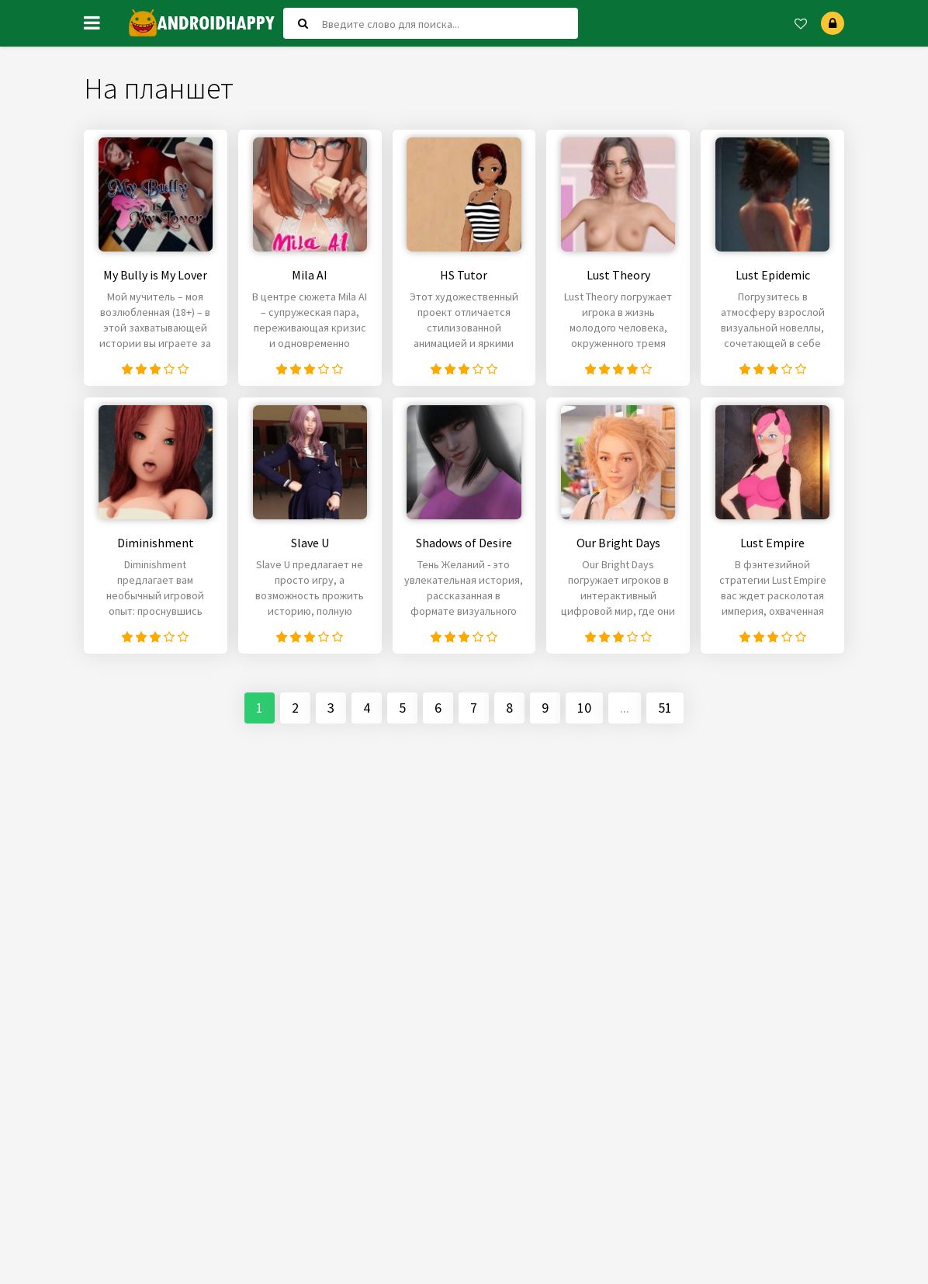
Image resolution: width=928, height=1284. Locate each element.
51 (665, 712)
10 (584, 712)
